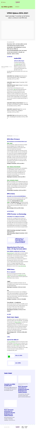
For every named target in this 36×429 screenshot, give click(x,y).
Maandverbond (10, 253)
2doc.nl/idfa (16, 344)
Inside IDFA (18, 64)
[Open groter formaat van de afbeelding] (7, 62)
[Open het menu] (3, 2)
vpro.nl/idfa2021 (12, 341)
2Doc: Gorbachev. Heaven (12, 180)
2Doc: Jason (9, 143)
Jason (14, 89)
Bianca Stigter (18, 322)
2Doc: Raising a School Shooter (14, 166)
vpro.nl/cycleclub (22, 266)
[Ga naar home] (17, 2)
